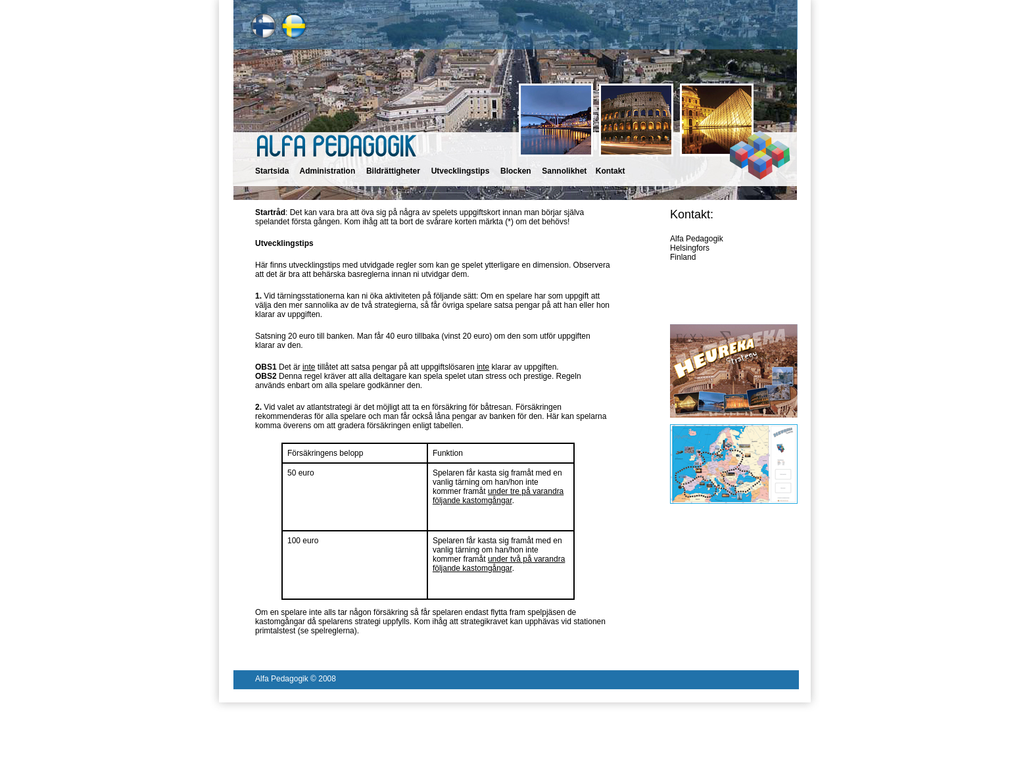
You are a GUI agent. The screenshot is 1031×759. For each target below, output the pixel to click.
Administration (328, 171)
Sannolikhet (564, 171)
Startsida (272, 171)
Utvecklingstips (460, 171)
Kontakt (610, 171)
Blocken (515, 171)
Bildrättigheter (393, 171)
